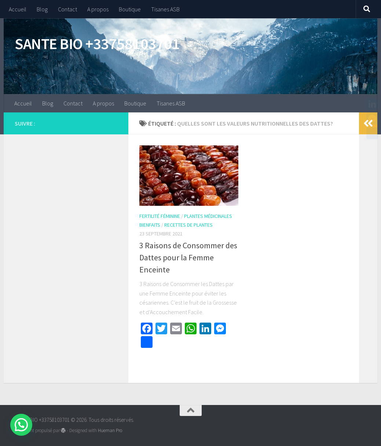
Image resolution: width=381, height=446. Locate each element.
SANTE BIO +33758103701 (97, 43)
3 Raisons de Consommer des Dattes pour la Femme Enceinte (188, 257)
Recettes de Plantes (188, 225)
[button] (21, 425)
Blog (42, 9)
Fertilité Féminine (159, 216)
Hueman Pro (110, 430)
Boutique (130, 9)
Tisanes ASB (165, 9)
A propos (98, 9)
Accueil (17, 9)
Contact (67, 9)
